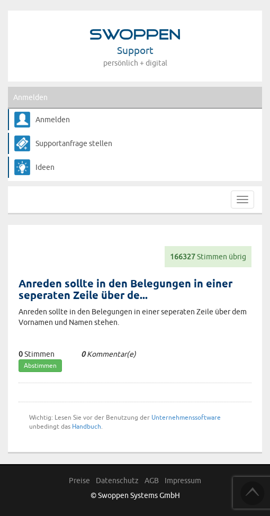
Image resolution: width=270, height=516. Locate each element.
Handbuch (86, 426)
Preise (79, 480)
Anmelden (30, 97)
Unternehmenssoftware (186, 417)
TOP (252, 493)
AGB (152, 480)
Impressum (183, 480)
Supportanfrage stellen (73, 143)
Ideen (45, 167)
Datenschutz (117, 480)
